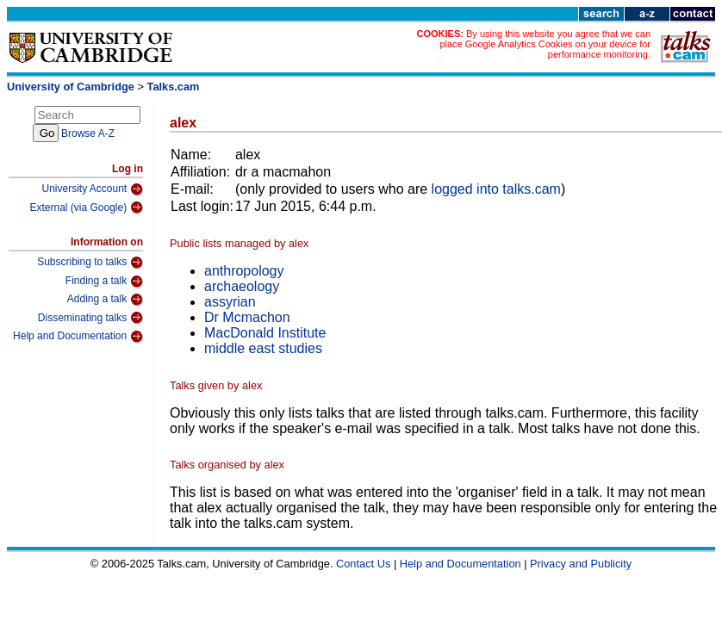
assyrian (230, 301)
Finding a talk (104, 281)
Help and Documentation (78, 337)
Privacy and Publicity (581, 563)
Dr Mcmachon (247, 317)
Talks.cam (173, 86)
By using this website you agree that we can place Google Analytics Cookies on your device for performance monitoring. (544, 43)
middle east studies (263, 348)
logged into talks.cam (496, 189)
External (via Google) (86, 207)
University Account (92, 189)
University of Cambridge (70, 86)
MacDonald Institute (265, 333)
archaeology (241, 286)
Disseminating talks (90, 318)
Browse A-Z (88, 133)
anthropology (244, 271)
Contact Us (363, 563)
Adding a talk (105, 300)
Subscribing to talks (90, 263)
